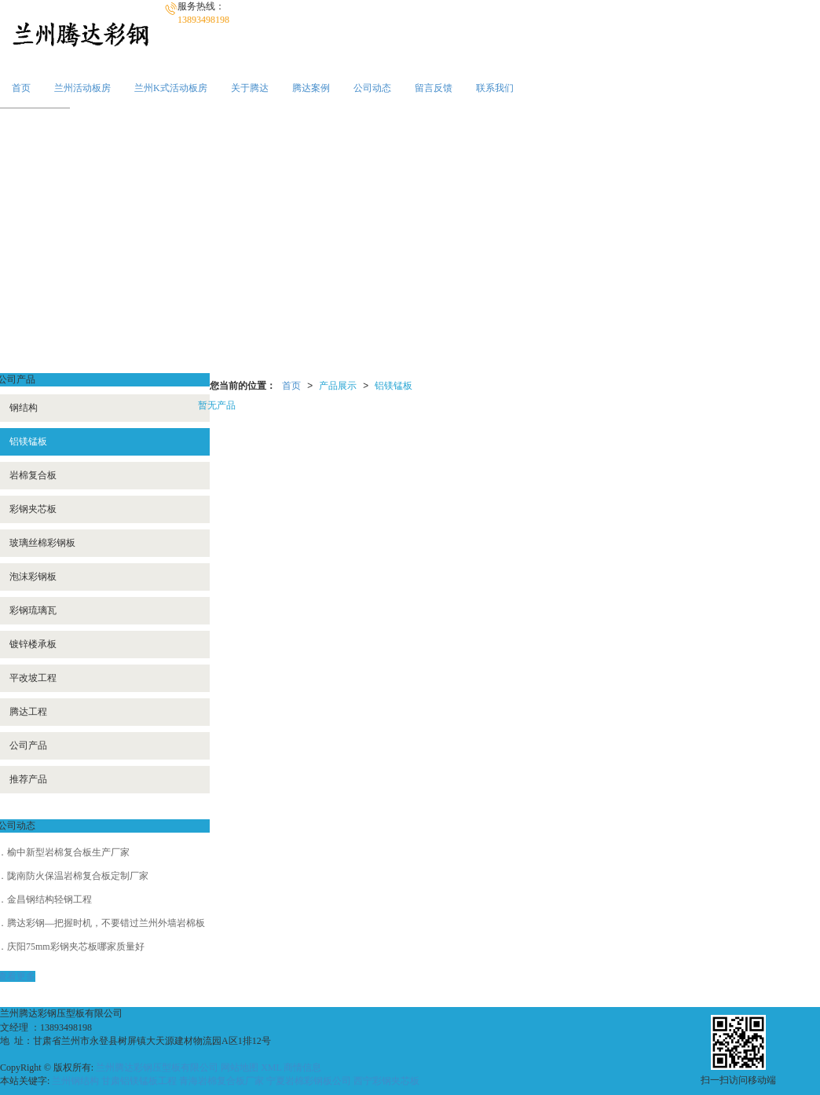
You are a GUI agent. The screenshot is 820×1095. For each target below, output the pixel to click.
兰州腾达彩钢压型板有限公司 (157, 1067)
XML (271, 1067)
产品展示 (338, 385)
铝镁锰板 (393, 385)
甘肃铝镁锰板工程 (139, 1080)
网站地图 (239, 1067)
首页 (21, 87)
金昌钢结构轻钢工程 (49, 899)
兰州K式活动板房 (170, 87)
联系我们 (495, 87)
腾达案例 (311, 87)
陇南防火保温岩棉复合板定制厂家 (77, 875)
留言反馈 (433, 87)
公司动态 (372, 87)
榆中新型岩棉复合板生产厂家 (68, 852)
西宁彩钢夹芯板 (386, 1080)
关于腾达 (250, 87)
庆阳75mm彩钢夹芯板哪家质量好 (76, 946)
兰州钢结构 (75, 1080)
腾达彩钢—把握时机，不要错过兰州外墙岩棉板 (106, 922)
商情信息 (302, 1067)
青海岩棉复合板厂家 (221, 1080)
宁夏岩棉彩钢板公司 (308, 1080)
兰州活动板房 (82, 87)
